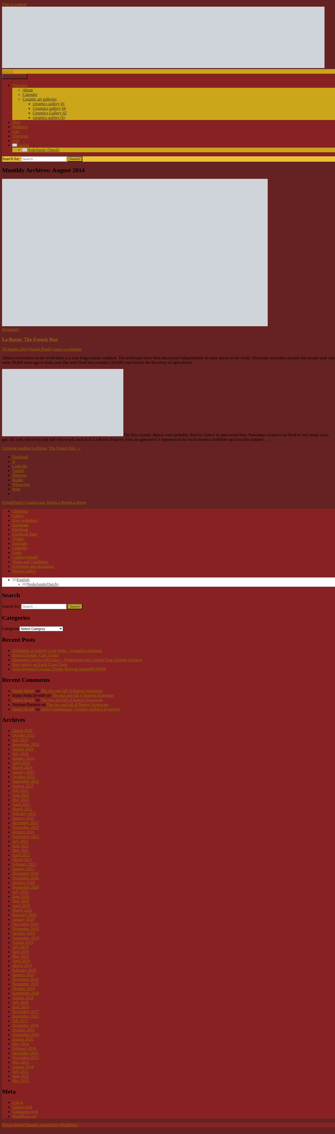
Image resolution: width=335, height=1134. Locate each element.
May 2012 (20, 1080)
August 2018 (22, 998)
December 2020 (25, 873)
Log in (17, 1102)
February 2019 (24, 970)
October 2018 (23, 988)
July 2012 (20, 1071)
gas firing (48, 502)
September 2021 (25, 836)
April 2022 (21, 804)
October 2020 (23, 882)
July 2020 (20, 892)
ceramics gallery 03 (49, 117)
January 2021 (23, 869)
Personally (10, 329)
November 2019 (25, 928)
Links (16, 552)
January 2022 (23, 818)
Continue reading (41, 448)
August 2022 (22, 786)
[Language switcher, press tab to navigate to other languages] (20, 579)
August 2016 (22, 1039)
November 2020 (25, 878)
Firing (7, 502)
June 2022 (20, 795)
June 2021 (20, 846)
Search (7, 71)
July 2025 (20, 740)
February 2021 (24, 864)
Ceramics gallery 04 (49, 108)
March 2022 (22, 809)
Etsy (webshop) (25, 520)
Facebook (20, 529)
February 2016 (24, 1048)
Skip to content (14, 4)
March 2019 (22, 965)
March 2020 (22, 910)
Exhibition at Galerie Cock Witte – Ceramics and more (57, 650)
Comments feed (25, 1111)
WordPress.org (24, 1116)
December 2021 (25, 823)
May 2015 (20, 1062)
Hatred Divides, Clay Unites (35, 655)
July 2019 (20, 947)
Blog (16, 122)
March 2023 (22, 767)
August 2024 (22, 749)
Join (15, 140)
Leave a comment (67, 349)
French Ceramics (26, 502)
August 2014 (22, 1067)
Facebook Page (24, 534)
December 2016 (25, 1025)
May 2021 (20, 850)
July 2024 (20, 753)
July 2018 (20, 1002)
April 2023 (21, 763)
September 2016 (25, 1034)
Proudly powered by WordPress (51, 1125)
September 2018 (25, 993)
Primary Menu (14, 76)
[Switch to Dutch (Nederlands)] (41, 150)
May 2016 (20, 1044)
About (28, 90)
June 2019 (20, 952)
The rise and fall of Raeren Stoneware (72, 691)
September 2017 (25, 1016)
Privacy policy (24, 571)
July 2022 (20, 790)
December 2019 (25, 924)
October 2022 (23, 777)
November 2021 (25, 827)
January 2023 (23, 772)
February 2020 (24, 915)
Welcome (20, 85)
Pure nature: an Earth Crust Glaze (39, 664)
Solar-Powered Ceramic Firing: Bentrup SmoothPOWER (59, 669)
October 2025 (23, 735)
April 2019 (21, 961)
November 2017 (25, 1011)
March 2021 (22, 859)
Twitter (18, 539)
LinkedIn (19, 548)
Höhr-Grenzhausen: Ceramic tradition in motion (80, 709)
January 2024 (23, 758)
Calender (30, 94)
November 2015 (25, 1057)
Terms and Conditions (30, 562)
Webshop (19, 127)
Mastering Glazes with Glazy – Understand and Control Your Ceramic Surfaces (77, 660)
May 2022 (20, 800)
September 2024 (25, 744)
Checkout (20, 136)
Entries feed (22, 1107)
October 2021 (23, 832)
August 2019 (22, 942)
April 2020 (21, 905)
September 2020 (25, 887)
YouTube (19, 543)
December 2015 (25, 1053)
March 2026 (22, 730)
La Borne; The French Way (30, 339)
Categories (10, 628)
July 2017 (20, 1021)
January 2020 (23, 919)
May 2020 (20, 901)
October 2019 (23, 933)
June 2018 (20, 1007)
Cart (15, 131)
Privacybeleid (13, 1125)
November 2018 (25, 984)
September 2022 (25, 781)
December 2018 (25, 979)
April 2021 (21, 855)
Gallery (18, 516)
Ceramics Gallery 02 (50, 113)
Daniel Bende (40, 349)
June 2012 (20, 1076)
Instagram (20, 525)
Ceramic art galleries (40, 99)
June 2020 (20, 896)
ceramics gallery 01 (49, 104)
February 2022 (24, 813)
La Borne (63, 502)
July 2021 (20, 841)
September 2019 (25, 938)
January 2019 (23, 975)
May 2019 (20, 956)
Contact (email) (25, 557)
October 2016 (23, 1030)
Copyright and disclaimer (33, 566)
